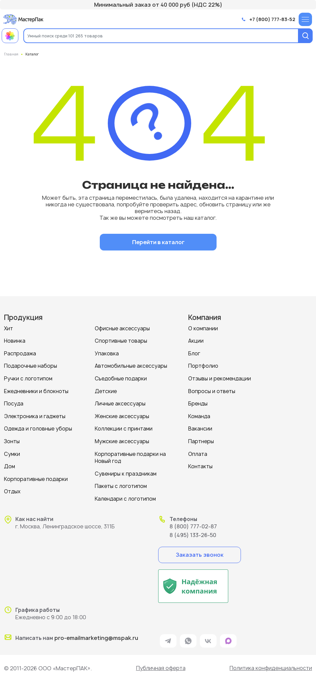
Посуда (13, 402)
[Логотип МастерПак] (23, 19)
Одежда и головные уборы (38, 426)
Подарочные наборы (30, 365)
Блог (194, 352)
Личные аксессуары (120, 402)
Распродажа (20, 352)
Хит (8, 328)
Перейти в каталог (158, 241)
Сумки (12, 451)
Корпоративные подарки (36, 476)
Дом (9, 464)
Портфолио (203, 365)
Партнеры (201, 439)
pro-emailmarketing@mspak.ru (96, 635)
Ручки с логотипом (28, 377)
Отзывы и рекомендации (219, 377)
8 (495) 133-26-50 (193, 531)
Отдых (12, 488)
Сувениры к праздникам (125, 471)
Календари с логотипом (125, 495)
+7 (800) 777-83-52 (272, 19)
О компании (203, 328)
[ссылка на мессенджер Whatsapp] (188, 638)
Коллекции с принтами (123, 426)
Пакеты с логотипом (121, 483)
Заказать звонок (199, 551)
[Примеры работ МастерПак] (10, 35)
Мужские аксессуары (122, 439)
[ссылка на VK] (208, 638)
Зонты (12, 439)
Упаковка (107, 352)
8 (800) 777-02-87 (193, 523)
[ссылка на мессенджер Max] (228, 638)
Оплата (197, 451)
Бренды (198, 402)
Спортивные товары (121, 340)
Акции (196, 340)
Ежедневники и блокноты (36, 389)
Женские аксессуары (122, 414)
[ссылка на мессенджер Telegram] (168, 638)
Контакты (200, 464)
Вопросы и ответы (211, 389)
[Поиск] (305, 35)
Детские (106, 389)
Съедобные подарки (121, 377)
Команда (199, 414)
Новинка (14, 340)
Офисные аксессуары (122, 328)
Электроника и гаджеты (34, 414)
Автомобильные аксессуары (131, 365)
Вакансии (200, 426)
